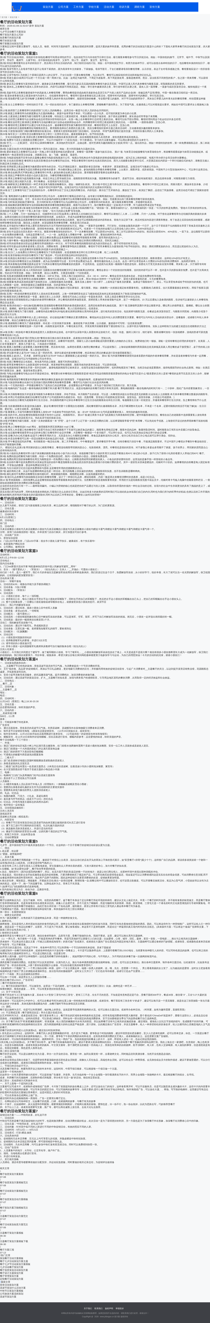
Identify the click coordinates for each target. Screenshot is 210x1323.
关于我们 (88, 1308)
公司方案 (63, 6)
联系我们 (98, 1308)
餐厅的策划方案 (8, 40)
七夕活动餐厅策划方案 (11, 1267)
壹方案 (4, 17)
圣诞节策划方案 (8, 1296)
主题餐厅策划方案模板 (11, 1233)
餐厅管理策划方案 (9, 1276)
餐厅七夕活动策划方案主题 (14, 1261)
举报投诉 (120, 1308)
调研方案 (139, 6)
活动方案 (109, 6)
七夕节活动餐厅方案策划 (13, 31)
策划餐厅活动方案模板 (11, 1258)
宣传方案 (154, 6)
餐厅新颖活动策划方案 (11, 43)
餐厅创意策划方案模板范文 (14, 1182)
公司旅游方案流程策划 (11, 1293)
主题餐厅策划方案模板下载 (14, 1241)
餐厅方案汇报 (7, 1249)
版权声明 (109, 1308)
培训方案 (124, 6)
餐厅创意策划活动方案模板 (14, 1199)
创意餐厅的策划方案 (10, 37)
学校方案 (94, 6)
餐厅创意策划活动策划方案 (14, 1270)
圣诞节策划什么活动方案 (13, 1287)
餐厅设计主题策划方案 (11, 1273)
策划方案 (48, 6)
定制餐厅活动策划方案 (11, 1279)
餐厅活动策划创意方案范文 (14, 1224)
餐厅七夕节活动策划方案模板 (15, 1264)
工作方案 (78, 6)
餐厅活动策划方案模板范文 (14, 1191)
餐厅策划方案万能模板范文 (14, 1207)
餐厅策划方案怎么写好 (11, 34)
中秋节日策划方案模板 (11, 1290)
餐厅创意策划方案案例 (11, 1174)
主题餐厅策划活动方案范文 (14, 1216)
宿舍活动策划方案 (9, 1284)
